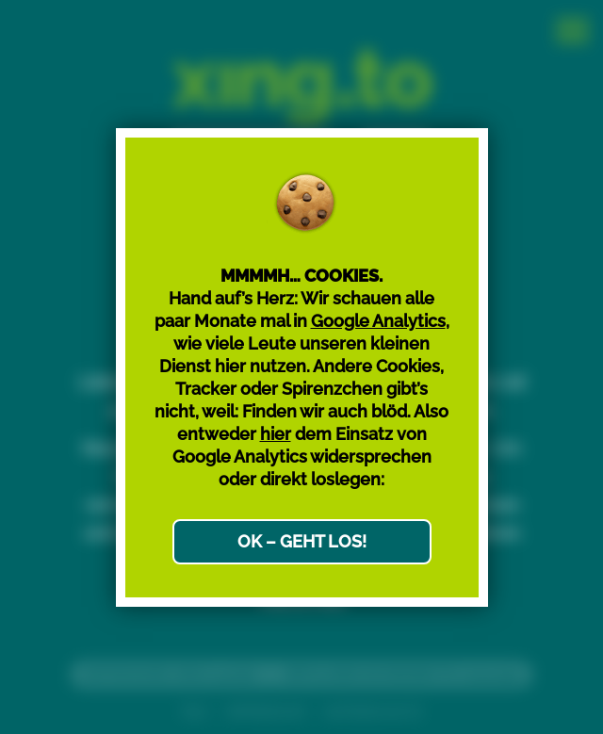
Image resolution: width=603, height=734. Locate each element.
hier (275, 434)
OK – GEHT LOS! (302, 541)
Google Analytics (378, 321)
